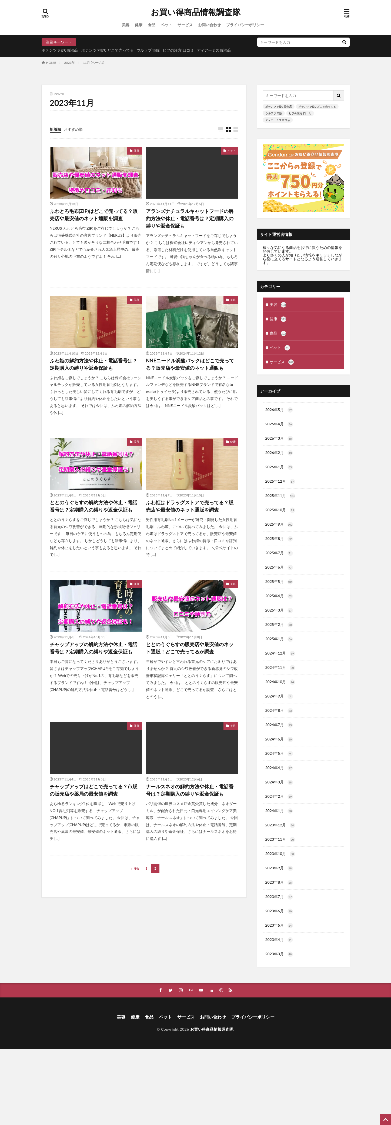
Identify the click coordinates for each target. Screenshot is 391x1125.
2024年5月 (279, 753)
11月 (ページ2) (93, 63)
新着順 (55, 129)
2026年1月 (279, 467)
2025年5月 (279, 582)
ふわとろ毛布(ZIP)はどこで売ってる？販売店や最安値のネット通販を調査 (94, 214)
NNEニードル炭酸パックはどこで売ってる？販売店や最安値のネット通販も (190, 364)
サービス (185, 24)
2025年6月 (279, 567)
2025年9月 (279, 524)
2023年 (69, 63)
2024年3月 (279, 782)
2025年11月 (280, 496)
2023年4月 (279, 940)
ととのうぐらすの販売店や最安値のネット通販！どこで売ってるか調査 (189, 648)
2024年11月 (280, 667)
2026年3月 (279, 438)
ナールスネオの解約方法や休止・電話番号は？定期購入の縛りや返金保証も (189, 790)
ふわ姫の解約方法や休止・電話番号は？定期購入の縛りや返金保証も (93, 364)
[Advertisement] (162, 1086)
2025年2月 (279, 624)
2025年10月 (280, 510)
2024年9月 (279, 696)
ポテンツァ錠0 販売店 (60, 50)
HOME (51, 62)
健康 (138, 24)
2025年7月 (279, 553)
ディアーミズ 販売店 (214, 50)
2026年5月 (279, 410)
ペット (166, 24)
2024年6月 (279, 739)
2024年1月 (279, 811)
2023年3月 (279, 954)
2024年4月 (279, 768)
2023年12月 (280, 825)
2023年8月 (279, 882)
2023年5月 (279, 925)
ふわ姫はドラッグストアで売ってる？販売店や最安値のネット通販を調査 (189, 506)
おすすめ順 (73, 129)
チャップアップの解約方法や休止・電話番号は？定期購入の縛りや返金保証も (93, 648)
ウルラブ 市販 (148, 50)
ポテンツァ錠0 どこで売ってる (107, 50)
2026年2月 (279, 453)
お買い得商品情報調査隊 (195, 12)
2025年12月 (280, 481)
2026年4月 (279, 424)
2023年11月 (280, 839)
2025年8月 (279, 539)
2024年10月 (280, 682)
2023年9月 (279, 868)
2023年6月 (279, 911)
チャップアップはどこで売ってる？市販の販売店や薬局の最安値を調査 (93, 790)
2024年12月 (280, 653)
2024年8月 (279, 710)
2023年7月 (279, 897)
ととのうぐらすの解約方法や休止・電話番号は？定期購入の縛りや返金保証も (93, 506)
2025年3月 (279, 610)
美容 (125, 24)
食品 (151, 24)
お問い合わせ (209, 24)
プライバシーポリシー (245, 24)
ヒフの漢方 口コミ (178, 50)
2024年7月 (279, 725)
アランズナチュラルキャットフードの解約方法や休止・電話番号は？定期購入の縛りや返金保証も (189, 218)
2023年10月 (280, 854)
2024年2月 (279, 796)
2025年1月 (279, 639)
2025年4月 (279, 596)
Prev (136, 868)
